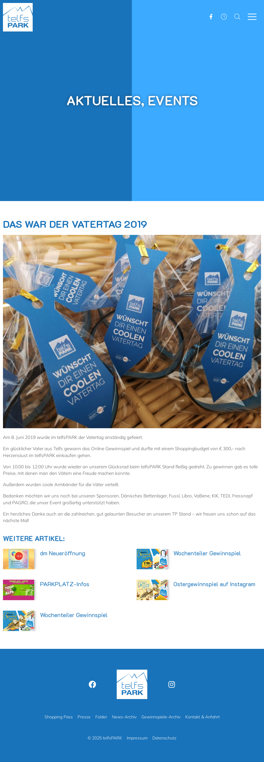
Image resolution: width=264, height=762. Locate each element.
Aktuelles (106, 100)
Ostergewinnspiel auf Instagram (214, 584)
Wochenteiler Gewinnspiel (207, 553)
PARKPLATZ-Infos (64, 584)
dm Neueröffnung (62, 553)
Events (168, 100)
